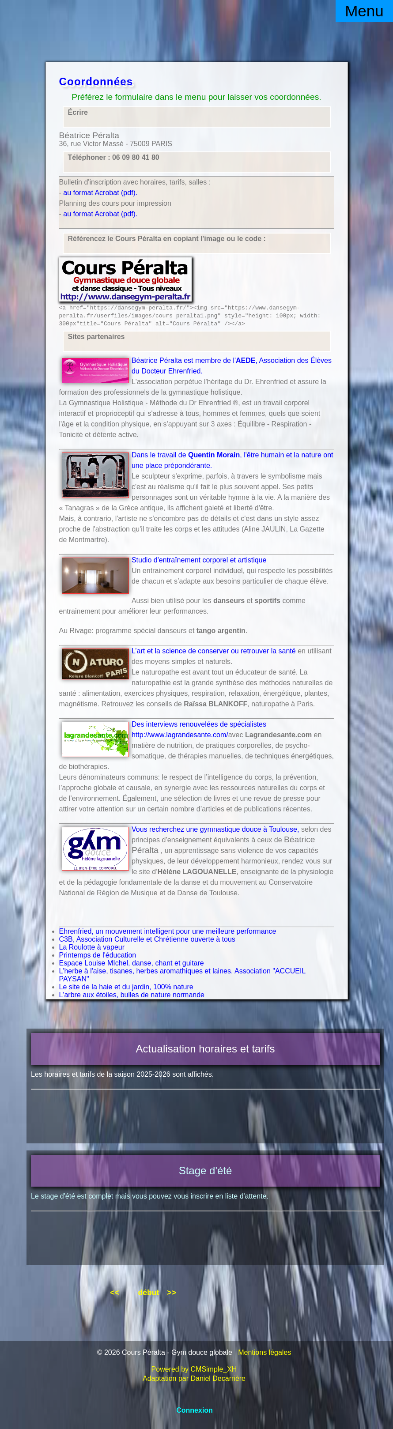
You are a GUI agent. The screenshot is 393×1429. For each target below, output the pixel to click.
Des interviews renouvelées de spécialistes (199, 724)
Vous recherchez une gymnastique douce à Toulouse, (215, 829)
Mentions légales (264, 1352)
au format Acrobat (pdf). (100, 192)
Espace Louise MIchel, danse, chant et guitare (131, 963)
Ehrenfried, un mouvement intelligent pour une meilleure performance (167, 931)
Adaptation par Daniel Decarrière (194, 1378)
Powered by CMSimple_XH (194, 1369)
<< (114, 1292)
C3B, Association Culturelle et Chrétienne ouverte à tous (147, 939)
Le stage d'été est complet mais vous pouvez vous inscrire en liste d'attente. (149, 1196)
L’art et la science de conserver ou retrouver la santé (214, 651)
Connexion (194, 1410)
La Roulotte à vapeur (92, 947)
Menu (364, 10)
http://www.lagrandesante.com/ (180, 735)
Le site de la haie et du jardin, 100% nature (126, 987)
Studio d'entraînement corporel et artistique (199, 560)
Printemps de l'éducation (97, 955)
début (148, 1292)
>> (171, 1292)
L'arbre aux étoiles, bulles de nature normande (131, 995)
